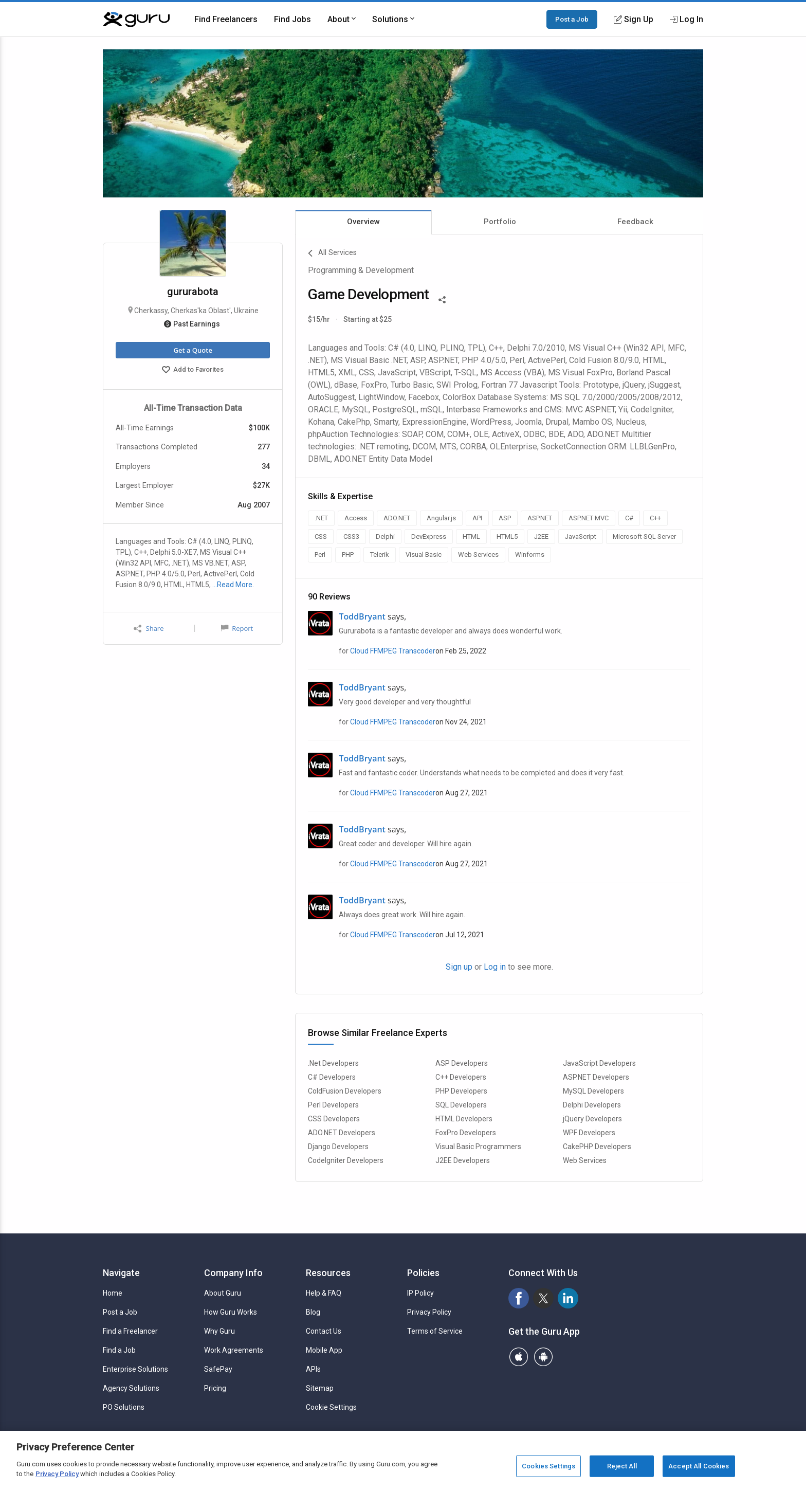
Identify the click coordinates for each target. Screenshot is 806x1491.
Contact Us (323, 1331)
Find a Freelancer (130, 1331)
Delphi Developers (592, 1105)
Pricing (215, 1388)
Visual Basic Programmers (478, 1146)
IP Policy (420, 1293)
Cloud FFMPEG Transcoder (392, 651)
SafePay (218, 1369)
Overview (363, 221)
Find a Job (119, 1350)
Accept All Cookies (698, 1466)
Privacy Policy (429, 1312)
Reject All (622, 1466)
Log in (495, 967)
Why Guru (219, 1331)
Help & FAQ (323, 1293)
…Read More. (233, 584)
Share (148, 628)
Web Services (585, 1160)
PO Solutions (123, 1407)
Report (237, 628)
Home (112, 1293)
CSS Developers (334, 1119)
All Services (332, 253)
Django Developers (338, 1146)
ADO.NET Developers (341, 1133)
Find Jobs (292, 19)
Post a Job (572, 19)
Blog (313, 1312)
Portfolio (500, 221)
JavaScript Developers (599, 1063)
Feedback (635, 221)
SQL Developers (461, 1105)
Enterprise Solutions (135, 1369)
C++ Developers (460, 1077)
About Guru (222, 1293)
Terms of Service (435, 1331)
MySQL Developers (593, 1091)
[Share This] (442, 298)
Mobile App (324, 1350)
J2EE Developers (462, 1160)
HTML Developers (463, 1119)
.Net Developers (333, 1063)
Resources (328, 1272)
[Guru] (136, 19)
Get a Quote (192, 350)
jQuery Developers (592, 1119)
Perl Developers (333, 1105)
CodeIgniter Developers (345, 1160)
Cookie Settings (331, 1407)
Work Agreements (233, 1350)
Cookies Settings (548, 1466)
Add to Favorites (193, 371)
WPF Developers (589, 1133)
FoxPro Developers (465, 1133)
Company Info (233, 1272)
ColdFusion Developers (344, 1091)
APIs (313, 1369)
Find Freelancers (226, 19)
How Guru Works (230, 1312)
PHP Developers (461, 1091)
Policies (423, 1272)
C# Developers (332, 1077)
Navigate (121, 1272)
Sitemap (320, 1388)
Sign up (459, 967)
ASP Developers (461, 1063)
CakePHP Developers (597, 1146)
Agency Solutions (131, 1388)
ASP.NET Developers (596, 1077)
